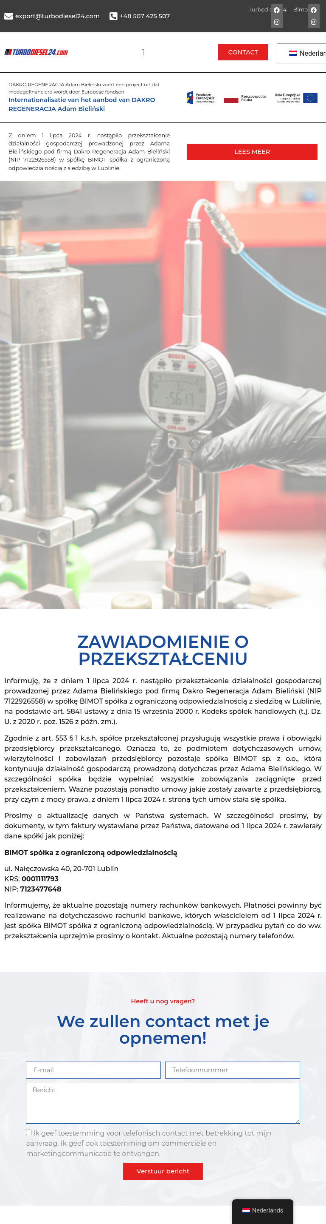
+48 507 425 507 (145, 16)
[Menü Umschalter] (142, 52)
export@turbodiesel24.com (57, 16)
